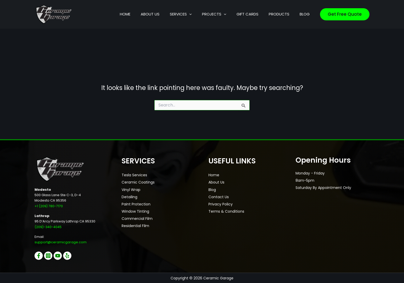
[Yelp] (71, 255)
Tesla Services (134, 175)
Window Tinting (135, 211)
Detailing (129, 196)
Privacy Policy (220, 203)
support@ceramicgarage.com (61, 242)
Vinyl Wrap (131, 189)
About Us (216, 182)
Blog (212, 189)
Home (213, 175)
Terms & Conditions (226, 211)
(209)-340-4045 (49, 226)
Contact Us (218, 196)
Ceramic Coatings (138, 182)
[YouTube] (60, 255)
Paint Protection (136, 203)
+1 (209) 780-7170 (49, 206)
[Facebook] (39, 255)
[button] (212, 14)
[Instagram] (49, 255)
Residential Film (135, 225)
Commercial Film (137, 218)
